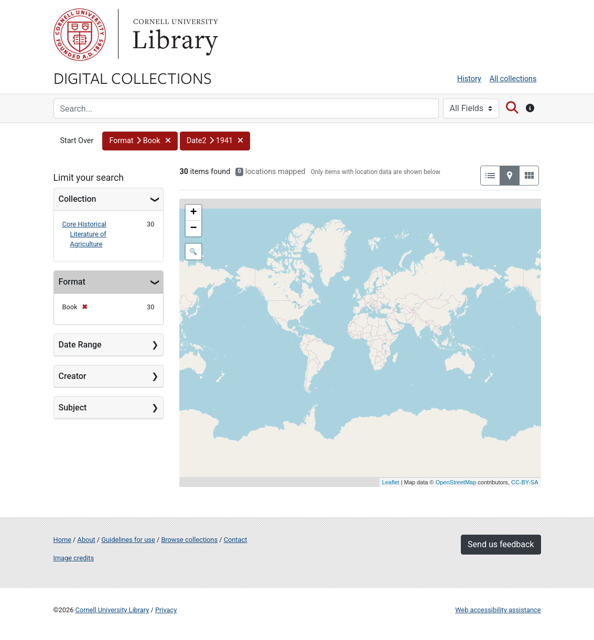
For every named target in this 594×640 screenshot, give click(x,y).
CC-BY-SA (524, 482)
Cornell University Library (112, 610)
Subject (73, 408)
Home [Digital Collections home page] (62, 540)
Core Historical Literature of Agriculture (84, 234)
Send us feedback (501, 544)
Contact (235, 540)
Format (72, 282)
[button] (139, 141)
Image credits (73, 558)
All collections (513, 78)
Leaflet (390, 482)
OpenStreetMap (456, 482)
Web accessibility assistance (498, 610)
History (469, 78)
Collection (77, 199)
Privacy (166, 610)
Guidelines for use (128, 540)
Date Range (80, 345)
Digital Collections (132, 77)
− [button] (193, 228)
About (86, 540)
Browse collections (189, 540)
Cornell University (79, 34)
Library (174, 34)
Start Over (77, 140)
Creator (73, 376)
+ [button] (193, 213)
